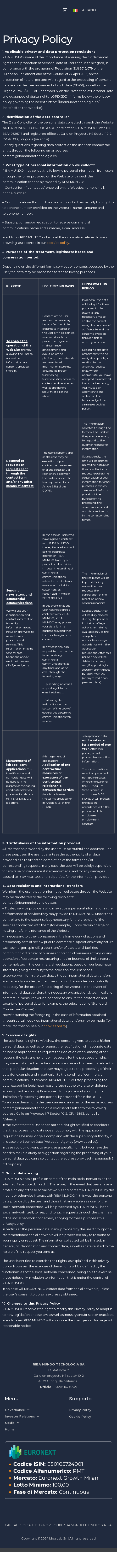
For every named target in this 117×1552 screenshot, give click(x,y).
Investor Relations (22, 1420)
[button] (65, 12)
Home (10, 1433)
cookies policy (58, 246)
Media (12, 1426)
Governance (17, 1413)
